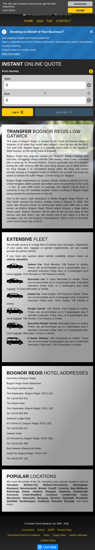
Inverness (12, 494)
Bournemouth (28, 488)
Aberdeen (12, 484)
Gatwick (38, 491)
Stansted (56, 501)
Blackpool (13, 488)
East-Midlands (79, 488)
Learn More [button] (8, 10)
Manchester (14, 497)
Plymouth (68, 497)
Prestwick (82, 497)
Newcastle (29, 497)
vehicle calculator (17, 259)
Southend (43, 501)
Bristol (43, 488)
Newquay (42, 497)
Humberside (80, 491)
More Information (11, 54)
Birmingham (80, 484)
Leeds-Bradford (32, 494)
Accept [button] (80, 10)
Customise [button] (80, 3)
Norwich (55, 497)
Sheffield (12, 501)
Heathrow (64, 491)
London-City (69, 494)
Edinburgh (13, 491)
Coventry (63, 488)
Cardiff (52, 488)
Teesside (69, 501)
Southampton (27, 501)
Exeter (26, 491)
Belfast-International (55, 484)
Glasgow (50, 491)
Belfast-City (31, 484)
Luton (84, 494)
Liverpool (51, 494)
